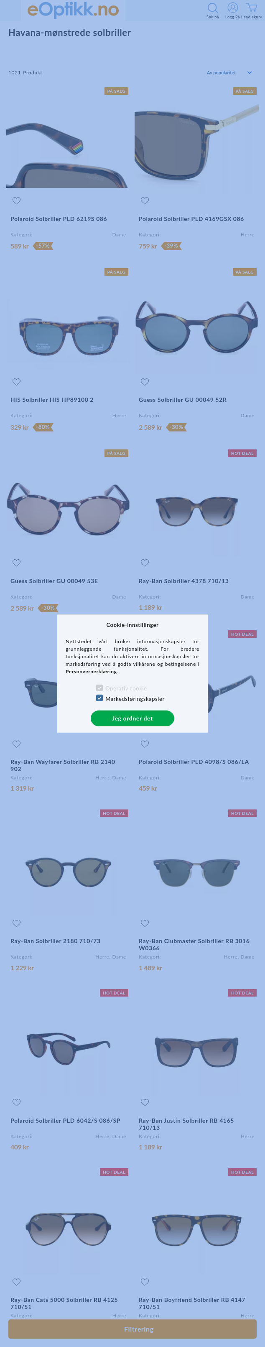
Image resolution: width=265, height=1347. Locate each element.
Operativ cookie (126, 688)
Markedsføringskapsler (135, 698)
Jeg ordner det (132, 718)
